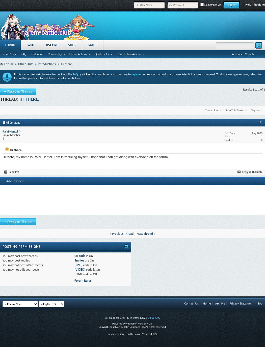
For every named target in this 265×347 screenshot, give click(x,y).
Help (248, 4)
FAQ (23, 54)
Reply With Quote (250, 172)
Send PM (12, 172)
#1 (260, 122)
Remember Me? (211, 5)
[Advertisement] (132, 193)
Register (259, 4)
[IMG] (78, 265)
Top (260, 303)
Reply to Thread (18, 91)
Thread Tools (212, 110)
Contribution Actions (129, 54)
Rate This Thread (235, 110)
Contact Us (191, 303)
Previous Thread (123, 233)
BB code (79, 256)
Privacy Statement (241, 303)
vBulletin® (132, 323)
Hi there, (29, 99)
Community (55, 54)
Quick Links (102, 54)
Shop (72, 45)
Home (207, 303)
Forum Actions (78, 54)
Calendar (37, 54)
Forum (10, 45)
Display (255, 110)
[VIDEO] (79, 269)
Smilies (79, 260)
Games (93, 45)
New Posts (9, 54)
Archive (220, 303)
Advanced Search (243, 54)
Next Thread (145, 233)
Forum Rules (82, 281)
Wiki (31, 45)
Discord (52, 45)
